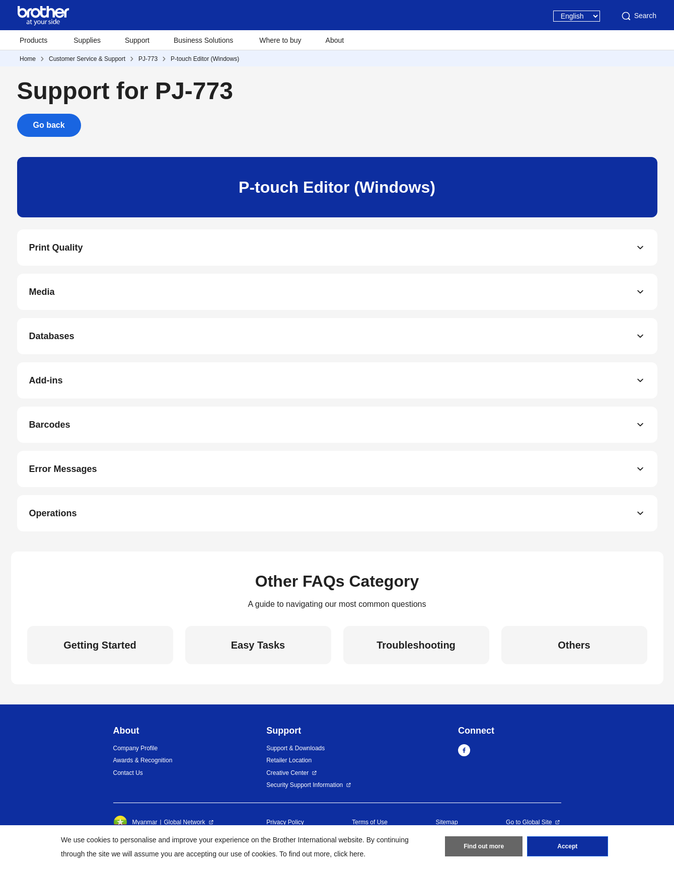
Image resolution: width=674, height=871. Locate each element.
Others (574, 645)
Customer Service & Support (87, 58)
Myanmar (135, 822)
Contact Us (128, 772)
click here (348, 854)
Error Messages (63, 469)
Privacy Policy (285, 822)
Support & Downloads (295, 748)
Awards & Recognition (143, 760)
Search (638, 16)
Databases (51, 336)
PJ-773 (148, 58)
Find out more (484, 846)
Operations (53, 513)
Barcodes (49, 425)
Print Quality (56, 248)
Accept (567, 846)
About (335, 40)
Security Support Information (304, 784)
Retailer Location (289, 760)
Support (137, 40)
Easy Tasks (258, 645)
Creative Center (287, 772)
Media (42, 292)
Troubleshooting (416, 645)
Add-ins (46, 380)
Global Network (184, 822)
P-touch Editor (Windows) (205, 58)
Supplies (87, 40)
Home (28, 58)
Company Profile (135, 748)
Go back (49, 125)
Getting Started (99, 645)
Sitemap (447, 822)
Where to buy (280, 40)
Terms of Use (370, 822)
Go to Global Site (529, 822)
